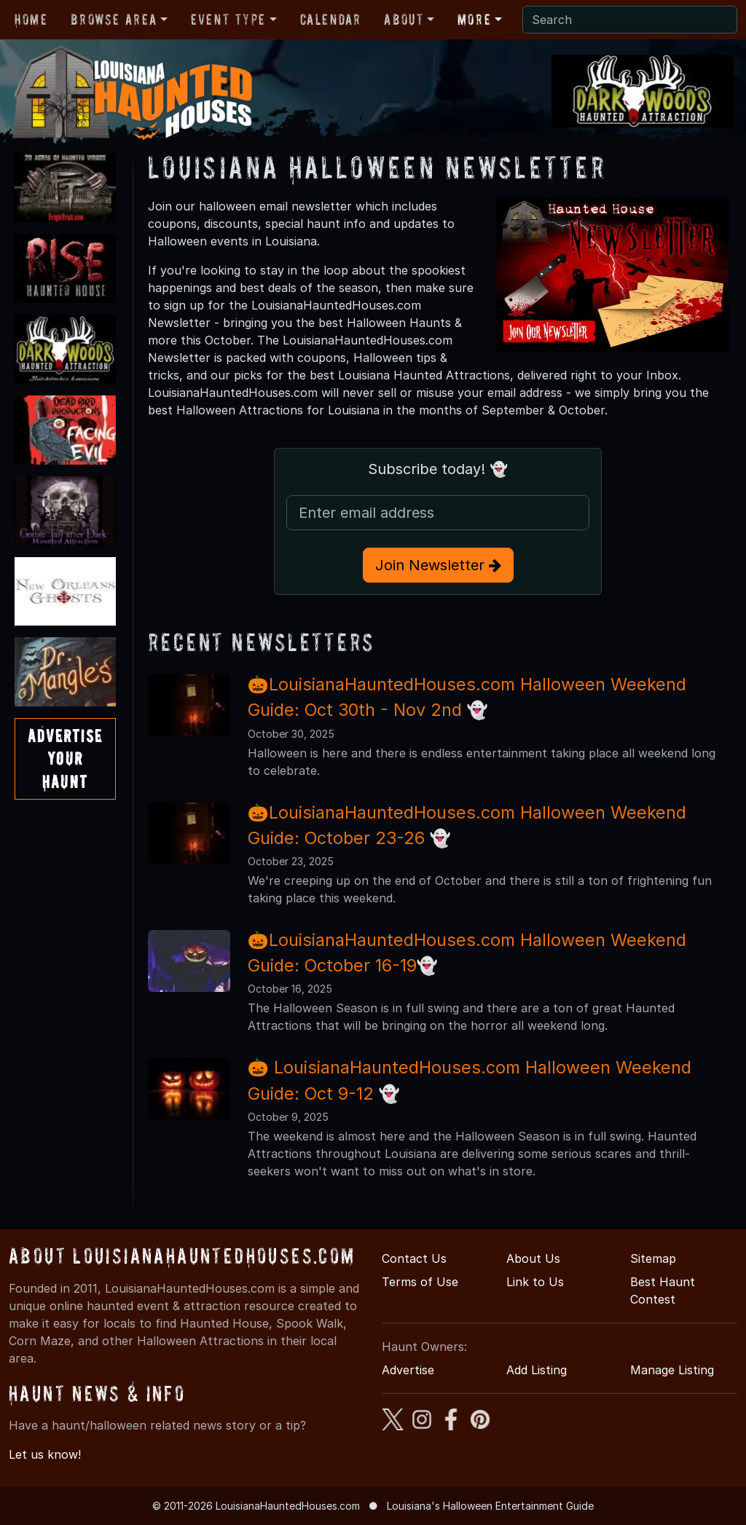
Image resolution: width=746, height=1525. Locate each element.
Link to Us (535, 1281)
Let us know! (45, 1454)
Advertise (408, 1370)
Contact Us (414, 1258)
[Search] (629, 20)
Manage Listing (672, 1370)
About (403, 20)
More (474, 20)
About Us (533, 1258)
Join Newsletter (438, 565)
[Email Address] (437, 512)
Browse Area (114, 20)
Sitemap (653, 1258)
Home (31, 20)
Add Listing (536, 1370)
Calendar (330, 20)
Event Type (228, 20)
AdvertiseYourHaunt (65, 758)
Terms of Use (420, 1281)
